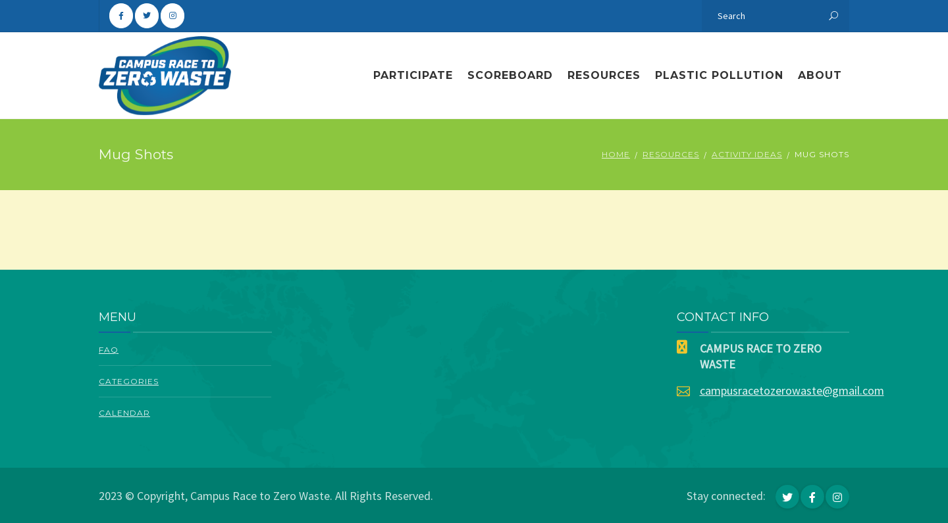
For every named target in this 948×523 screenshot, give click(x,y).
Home (616, 154)
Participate (413, 75)
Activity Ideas (747, 154)
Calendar (124, 413)
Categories (129, 381)
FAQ (108, 350)
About (820, 75)
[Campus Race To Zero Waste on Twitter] (147, 15)
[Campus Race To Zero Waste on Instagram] (172, 15)
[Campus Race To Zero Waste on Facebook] (121, 15)
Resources (604, 75)
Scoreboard (510, 75)
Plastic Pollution (719, 75)
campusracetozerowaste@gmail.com (792, 390)
